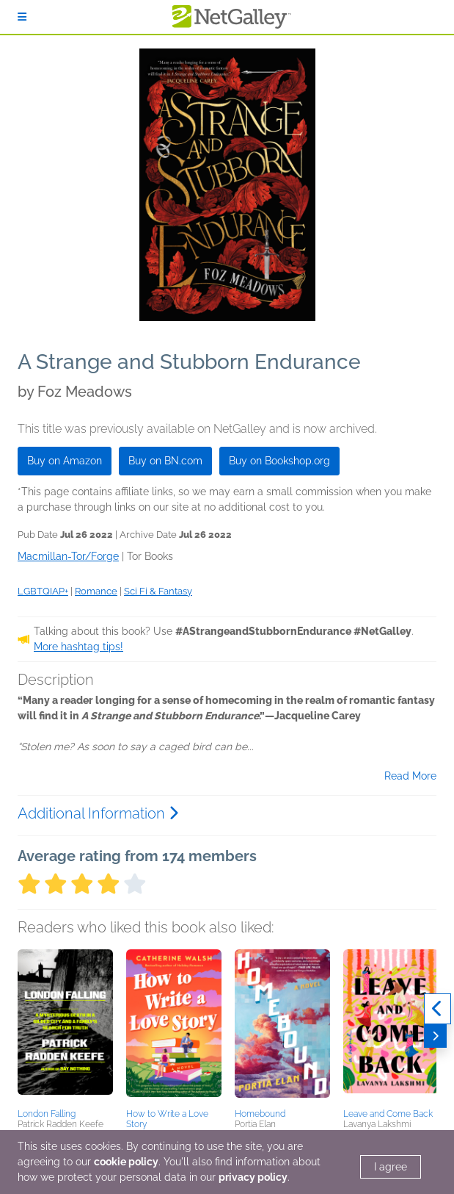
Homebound (260, 1114)
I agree (390, 1167)
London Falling (47, 1114)
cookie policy (126, 1162)
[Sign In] (22, 17)
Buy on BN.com (165, 461)
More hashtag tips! (78, 646)
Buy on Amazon (64, 461)
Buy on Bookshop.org (279, 461)
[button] (65, 1026)
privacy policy (253, 1177)
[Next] (435, 1036)
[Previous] (437, 1008)
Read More (410, 776)
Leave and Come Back (388, 1114)
